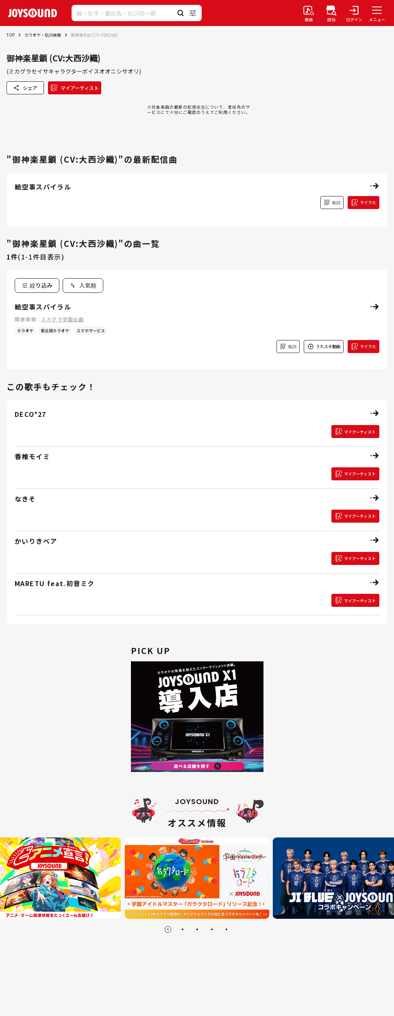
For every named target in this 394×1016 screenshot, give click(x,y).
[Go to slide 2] (182, 929)
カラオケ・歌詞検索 (42, 34)
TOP (11, 34)
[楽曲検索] (309, 13)
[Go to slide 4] (212, 929)
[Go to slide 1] (168, 929)
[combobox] (83, 285)
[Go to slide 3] (197, 929)
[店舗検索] (331, 13)
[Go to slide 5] (226, 929)
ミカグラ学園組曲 (62, 319)
